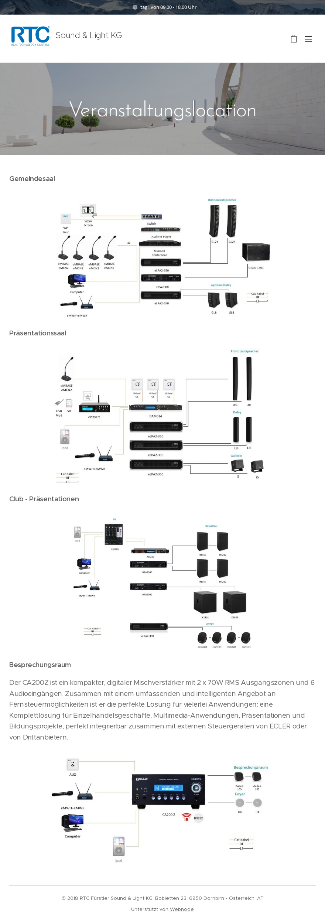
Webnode (182, 909)
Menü (308, 39)
